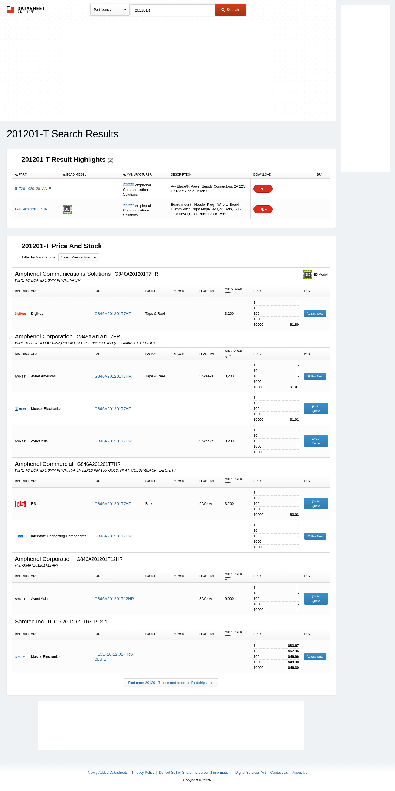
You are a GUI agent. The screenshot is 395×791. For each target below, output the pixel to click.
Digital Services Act (250, 772)
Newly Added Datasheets (108, 772)
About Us (299, 772)
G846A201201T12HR (114, 598)
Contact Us (279, 772)
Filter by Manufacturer (39, 257)
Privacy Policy (143, 772)
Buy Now (315, 313)
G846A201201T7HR (31, 209)
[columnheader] (36, 174)
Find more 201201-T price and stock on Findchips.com (171, 683)
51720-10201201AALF (33, 188)
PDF (263, 189)
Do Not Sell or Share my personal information (195, 772)
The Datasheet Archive (26, 9)
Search (230, 9)
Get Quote (316, 409)
